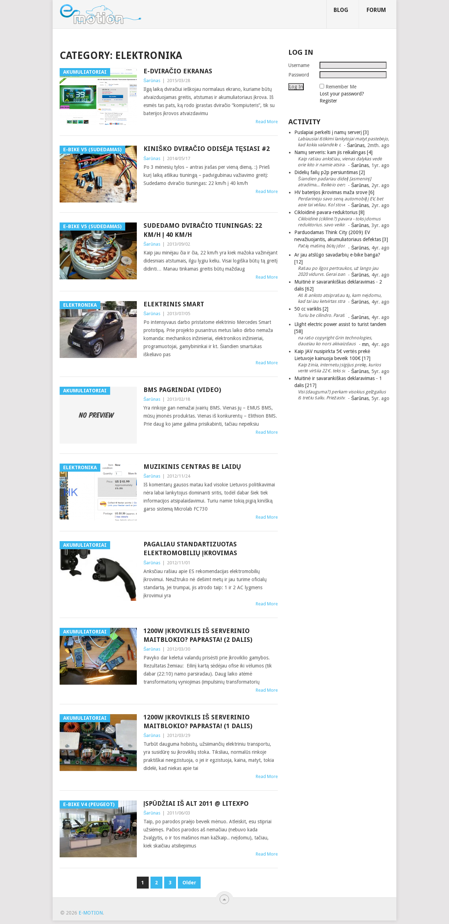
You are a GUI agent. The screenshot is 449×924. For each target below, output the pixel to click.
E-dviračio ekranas (177, 71)
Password (298, 75)
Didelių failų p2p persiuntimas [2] (329, 172)
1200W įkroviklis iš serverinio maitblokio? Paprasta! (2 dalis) (197, 635)
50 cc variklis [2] (311, 309)
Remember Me (341, 86)
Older (189, 882)
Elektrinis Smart (173, 304)
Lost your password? (342, 94)
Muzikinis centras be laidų (192, 466)
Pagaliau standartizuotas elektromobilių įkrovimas (190, 548)
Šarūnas (151, 80)
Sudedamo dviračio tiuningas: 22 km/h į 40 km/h (202, 230)
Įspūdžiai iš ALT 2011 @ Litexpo (196, 803)
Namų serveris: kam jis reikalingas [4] (333, 152)
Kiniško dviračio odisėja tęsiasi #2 (206, 148)
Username (298, 65)
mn (365, 344)
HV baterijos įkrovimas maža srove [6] (334, 192)
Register (328, 101)
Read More (267, 121)
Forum (376, 10)
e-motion (91, 913)
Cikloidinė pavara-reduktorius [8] (329, 212)
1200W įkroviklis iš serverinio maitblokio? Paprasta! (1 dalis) (197, 721)
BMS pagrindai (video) (182, 389)
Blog (341, 10)
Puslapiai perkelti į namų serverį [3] (331, 132)
